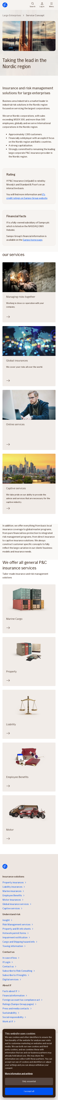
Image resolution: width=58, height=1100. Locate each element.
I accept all (29, 1091)
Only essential (29, 1081)
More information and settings (19, 1073)
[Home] (4, 4)
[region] (29, 1063)
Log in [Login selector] (42, 5)
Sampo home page (32, 239)
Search (32, 5)
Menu (51, 5)
